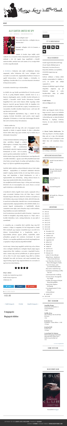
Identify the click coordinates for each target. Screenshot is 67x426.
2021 (46, 214)
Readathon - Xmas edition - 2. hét (53, 322)
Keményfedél (48, 327)
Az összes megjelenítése (59, 343)
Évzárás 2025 (47, 328)
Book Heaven (48, 321)
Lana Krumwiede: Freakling (53, 274)
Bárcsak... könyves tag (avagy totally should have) (56, 171)
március (48, 251)
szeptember (49, 238)
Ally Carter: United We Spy (21, 30)
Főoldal (21, 304)
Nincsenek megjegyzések (27, 34)
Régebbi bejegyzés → (33, 304)
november (49, 233)
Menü (5, 23)
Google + (31, 286)
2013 (46, 296)
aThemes (35, 424)
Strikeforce (8, 71)
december (49, 231)
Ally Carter (7, 291)
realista (13, 291)
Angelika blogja (49, 305)
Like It (20, 286)
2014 (46, 229)
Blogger (56, 409)
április (48, 248)
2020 (46, 216)
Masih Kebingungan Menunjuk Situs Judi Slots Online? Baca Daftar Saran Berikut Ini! (52, 336)
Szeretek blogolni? (55, 186)
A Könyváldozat (50, 292)
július (47, 242)
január (48, 294)
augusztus (49, 240)
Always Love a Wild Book (22, 421)
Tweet (8, 286)
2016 (46, 225)
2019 (46, 218)
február (48, 253)
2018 (46, 220)
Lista (60, 147)
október (48, 235)
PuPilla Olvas (48, 313)
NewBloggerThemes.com (55, 424)
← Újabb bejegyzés (9, 304)
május (48, 246)
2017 (46, 222)
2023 (46, 211)
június (48, 244)
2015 (46, 227)
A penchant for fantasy (51, 333)
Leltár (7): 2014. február (52, 255)
